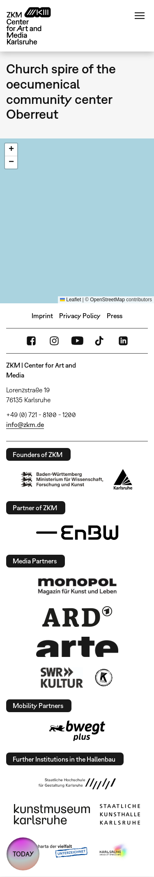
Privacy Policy (80, 315)
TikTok (100, 341)
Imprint (42, 315)
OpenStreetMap (107, 299)
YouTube (77, 341)
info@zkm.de (25, 424)
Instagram (54, 341)
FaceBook (31, 341)
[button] (11, 149)
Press (114, 315)
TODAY (23, 854)
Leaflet (70, 299)
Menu (139, 16)
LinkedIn (123, 341)
